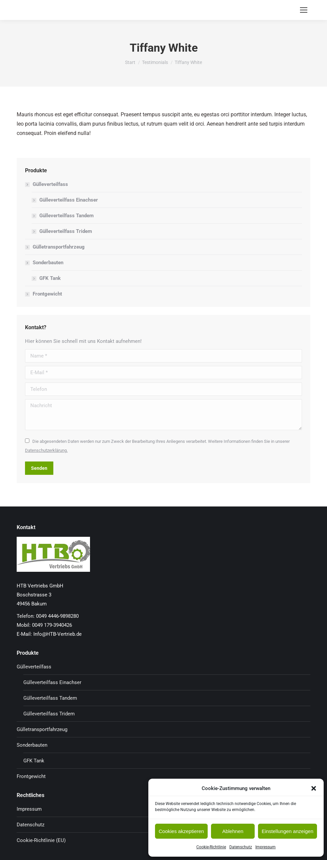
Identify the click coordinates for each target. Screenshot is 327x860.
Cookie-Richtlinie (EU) (41, 840)
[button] (313, 788)
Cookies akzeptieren (181, 831)
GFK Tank (50, 278)
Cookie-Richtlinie (211, 847)
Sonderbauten (44, 263)
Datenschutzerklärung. (46, 450)
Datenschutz (240, 847)
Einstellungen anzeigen (287, 831)
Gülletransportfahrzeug (59, 247)
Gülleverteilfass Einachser (68, 200)
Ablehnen (232, 831)
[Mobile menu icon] (303, 10)
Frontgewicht (47, 294)
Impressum (265, 847)
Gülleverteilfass (47, 184)
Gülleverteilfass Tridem (65, 231)
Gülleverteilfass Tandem (66, 216)
